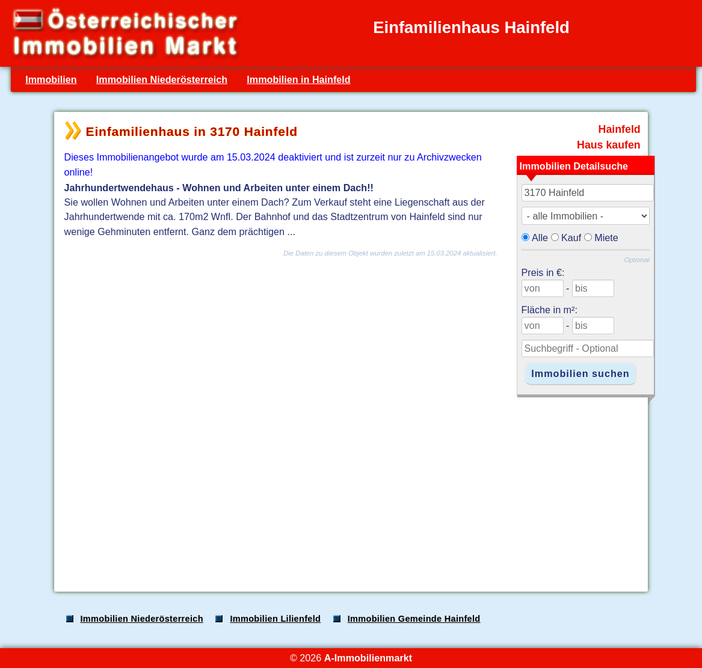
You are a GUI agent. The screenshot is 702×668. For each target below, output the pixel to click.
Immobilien (50, 79)
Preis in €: (543, 272)
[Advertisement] (350, 488)
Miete (606, 237)
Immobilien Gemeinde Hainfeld (414, 619)
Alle (540, 237)
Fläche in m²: (549, 309)
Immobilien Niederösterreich (161, 79)
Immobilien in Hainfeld (298, 79)
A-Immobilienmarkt (368, 657)
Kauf (571, 237)
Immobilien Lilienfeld (275, 619)
